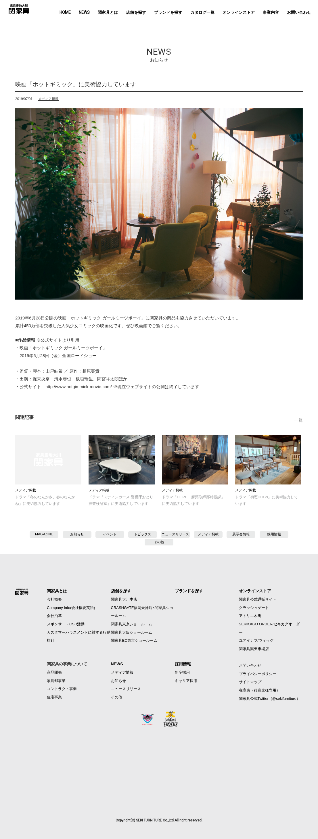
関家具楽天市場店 (254, 649)
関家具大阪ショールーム (131, 632)
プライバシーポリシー (257, 674)
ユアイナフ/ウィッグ (256, 640)
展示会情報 (241, 534)
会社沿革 (54, 616)
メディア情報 (122, 672)
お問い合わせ (299, 12)
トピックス (142, 534)
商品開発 (54, 672)
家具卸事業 (56, 681)
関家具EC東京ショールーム (134, 640)
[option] (159, 204)
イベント (110, 534)
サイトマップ (250, 682)
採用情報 (274, 534)
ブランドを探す (168, 12)
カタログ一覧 (202, 12)
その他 (159, 542)
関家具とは (108, 12)
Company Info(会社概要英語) (71, 608)
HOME (65, 12)
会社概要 (54, 599)
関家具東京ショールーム (131, 624)
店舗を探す (136, 12)
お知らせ (77, 534)
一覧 (298, 420)
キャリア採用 (186, 681)
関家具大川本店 (124, 599)
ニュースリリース (175, 534)
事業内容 (271, 12)
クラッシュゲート (254, 608)
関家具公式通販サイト (257, 599)
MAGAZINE (44, 534)
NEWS (84, 12)
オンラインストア (239, 12)
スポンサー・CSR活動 (66, 624)
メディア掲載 (48, 99)
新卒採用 (182, 672)
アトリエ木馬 (250, 616)
